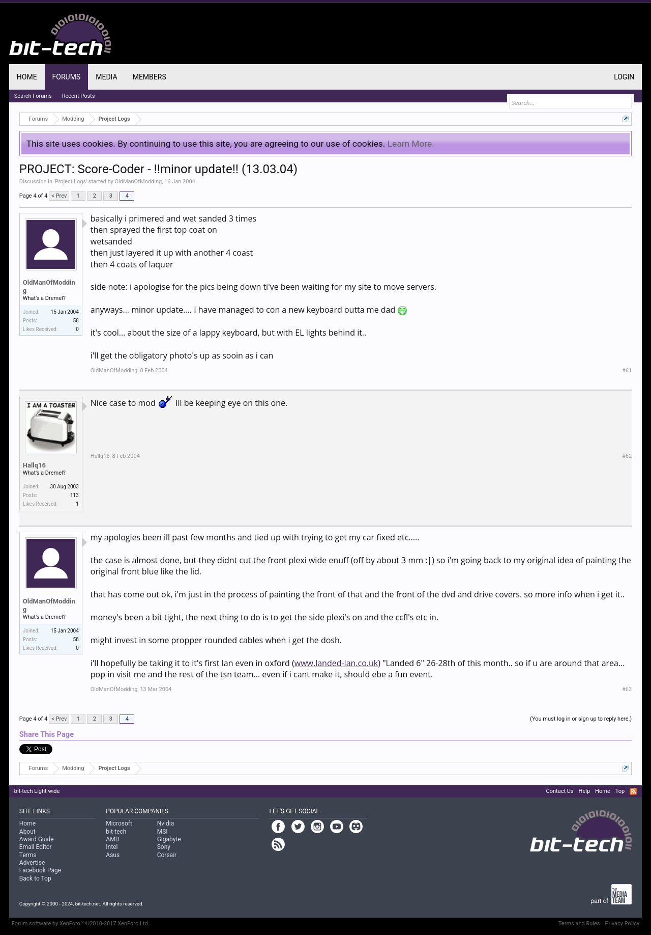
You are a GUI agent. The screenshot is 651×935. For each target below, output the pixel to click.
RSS (633, 791)
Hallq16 (34, 465)
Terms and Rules (579, 923)
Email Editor (35, 846)
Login (624, 77)
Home (27, 77)
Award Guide (36, 839)
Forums (66, 77)
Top (620, 791)
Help (584, 791)
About (27, 831)
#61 (627, 370)
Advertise (32, 862)
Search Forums (33, 96)
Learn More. (411, 144)
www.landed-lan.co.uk (336, 663)
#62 (627, 456)
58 (76, 320)
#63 (627, 689)
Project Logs (70, 181)
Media (106, 77)
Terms (28, 855)
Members (149, 77)
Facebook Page (40, 870)
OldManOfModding (138, 181)
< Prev (59, 196)
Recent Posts (78, 96)
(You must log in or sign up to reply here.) (581, 719)
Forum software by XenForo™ (81, 923)
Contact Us (560, 791)
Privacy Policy (622, 923)
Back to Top (35, 878)
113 (74, 495)
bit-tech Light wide (37, 791)
